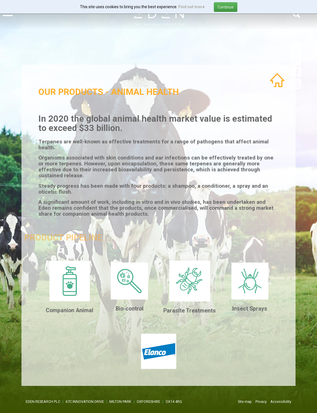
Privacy (261, 401)
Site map (245, 401)
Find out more (191, 7)
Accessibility (280, 401)
